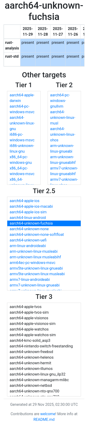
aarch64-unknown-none (29, 229)
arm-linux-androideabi (28, 246)
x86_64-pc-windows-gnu (21, 160)
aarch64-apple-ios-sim (28, 212)
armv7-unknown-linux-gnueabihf (64, 171)
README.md (43, 419)
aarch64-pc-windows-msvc (22, 109)
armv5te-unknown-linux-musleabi (37, 274)
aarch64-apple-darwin (22, 98)
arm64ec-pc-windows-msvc (32, 262)
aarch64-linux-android (28, 217)
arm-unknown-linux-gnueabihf (63, 160)
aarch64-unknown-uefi (28, 240)
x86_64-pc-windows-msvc (22, 171)
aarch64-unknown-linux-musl (62, 117)
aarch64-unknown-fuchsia (31, 223)
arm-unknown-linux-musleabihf (35, 257)
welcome (47, 414)
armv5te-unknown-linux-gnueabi (36, 268)
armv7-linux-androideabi (30, 279)
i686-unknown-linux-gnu (22, 148)
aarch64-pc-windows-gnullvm (60, 101)
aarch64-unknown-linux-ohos (62, 134)
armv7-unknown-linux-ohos (64, 182)
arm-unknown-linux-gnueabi (62, 148)
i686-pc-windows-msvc (22, 137)
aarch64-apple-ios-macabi (31, 206)
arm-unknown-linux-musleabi (33, 251)
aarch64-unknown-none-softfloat (37, 234)
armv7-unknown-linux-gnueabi (35, 285)
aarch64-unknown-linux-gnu (22, 123)
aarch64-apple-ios (24, 201)
